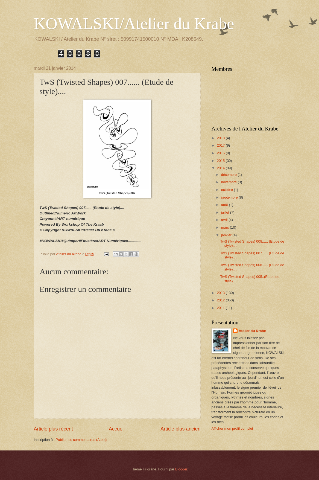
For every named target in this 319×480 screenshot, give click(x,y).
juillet (225, 212)
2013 (221, 293)
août (225, 205)
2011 (221, 308)
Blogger (181, 469)
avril (225, 220)
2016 (221, 153)
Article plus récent (53, 429)
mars (225, 227)
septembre (230, 197)
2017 (221, 145)
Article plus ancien (180, 429)
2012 (221, 300)
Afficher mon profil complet (232, 428)
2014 (221, 168)
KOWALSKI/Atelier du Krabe (134, 23)
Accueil (117, 429)
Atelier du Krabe (252, 331)
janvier (227, 235)
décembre (229, 175)
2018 (221, 138)
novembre (229, 182)
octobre (227, 190)
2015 (221, 161)
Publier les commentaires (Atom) (81, 440)
